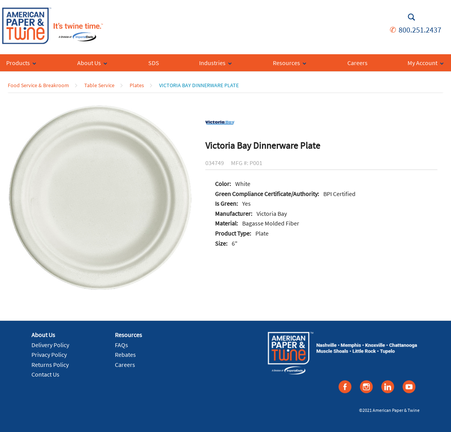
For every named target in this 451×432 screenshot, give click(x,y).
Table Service (99, 85)
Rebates (125, 354)
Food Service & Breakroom (38, 85)
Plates (137, 85)
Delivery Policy (50, 345)
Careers (125, 364)
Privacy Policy (49, 354)
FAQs (121, 345)
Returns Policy (50, 364)
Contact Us (45, 374)
